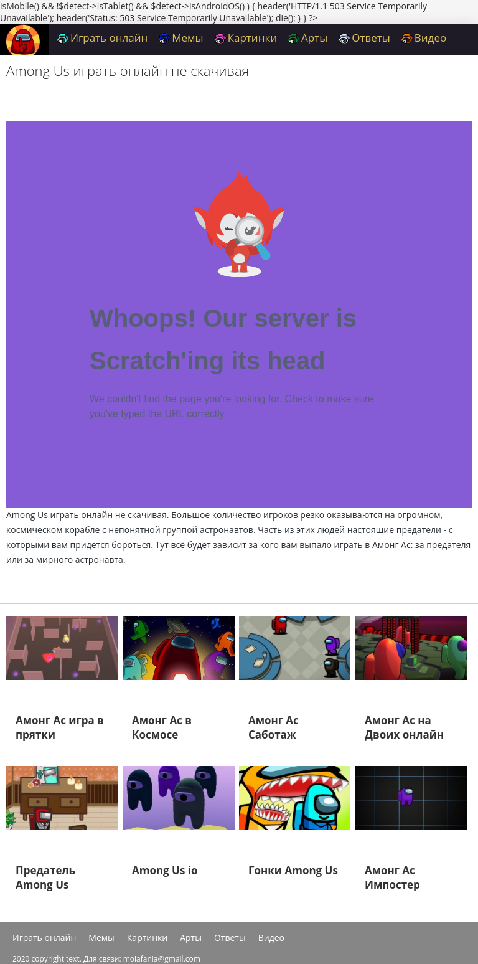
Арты (307, 38)
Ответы (364, 38)
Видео (423, 38)
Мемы (180, 38)
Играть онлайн (102, 38)
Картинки (245, 38)
